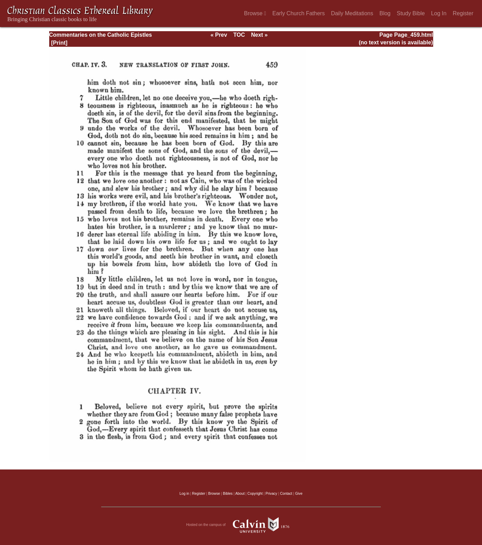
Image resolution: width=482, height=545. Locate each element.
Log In (438, 13)
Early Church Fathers (298, 13)
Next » (259, 35)
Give (299, 493)
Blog (385, 13)
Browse (255, 13)
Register (463, 13)
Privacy (271, 493)
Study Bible (411, 13)
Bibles (228, 493)
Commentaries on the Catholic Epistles (100, 35)
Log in (184, 493)
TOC (239, 35)
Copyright (255, 493)
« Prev (218, 35)
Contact (286, 493)
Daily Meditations (352, 13)
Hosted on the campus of (241, 525)
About (240, 493)
